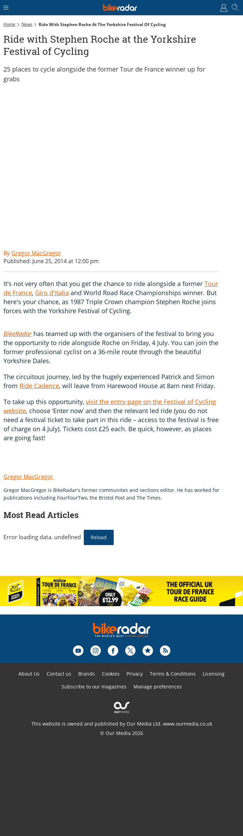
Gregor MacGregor (28, 476)
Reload (99, 537)
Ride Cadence (39, 386)
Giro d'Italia (52, 293)
